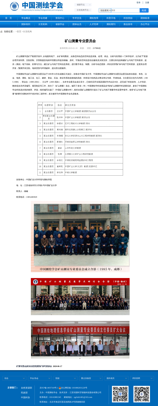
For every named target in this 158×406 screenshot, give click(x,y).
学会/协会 (34, 378)
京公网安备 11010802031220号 (73, 388)
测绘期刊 (108, 24)
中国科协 (25, 397)
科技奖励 (125, 18)
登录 (138, 2)
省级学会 (57, 24)
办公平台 (142, 24)
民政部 (24, 392)
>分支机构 (27, 31)
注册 (147, 2)
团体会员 (74, 24)
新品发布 (125, 24)
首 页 (8, 18)
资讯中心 (57, 18)
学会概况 (23, 18)
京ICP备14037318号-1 (49, 388)
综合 (6, 378)
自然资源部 (26, 388)
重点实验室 (86, 378)
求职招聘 (136, 378)
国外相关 (111, 378)
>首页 (18, 31)
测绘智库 (91, 18)
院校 (57, 378)
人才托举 (91, 24)
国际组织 (23, 24)
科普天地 (108, 18)
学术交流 (74, 18)
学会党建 (40, 18)
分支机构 (40, 24)
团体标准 (142, 18)
